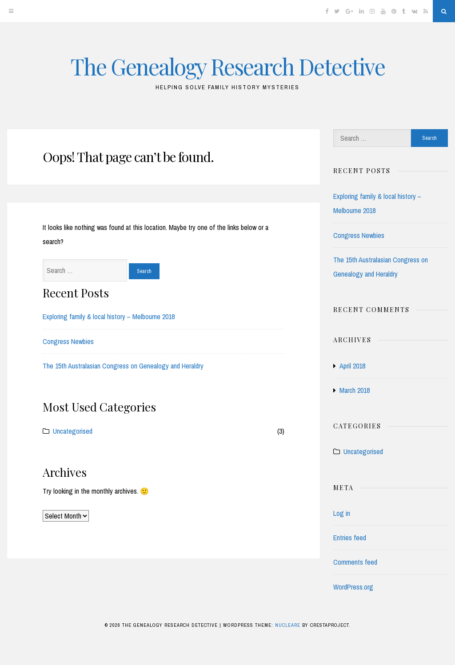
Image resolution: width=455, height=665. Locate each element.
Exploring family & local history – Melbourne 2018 (109, 316)
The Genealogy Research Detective (228, 66)
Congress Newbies (68, 341)
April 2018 (352, 366)
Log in (341, 513)
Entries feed (349, 537)
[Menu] (11, 11)
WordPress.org (353, 587)
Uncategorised (72, 431)
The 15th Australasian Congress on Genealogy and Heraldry (123, 366)
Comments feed (355, 562)
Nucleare (287, 625)
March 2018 (354, 390)
